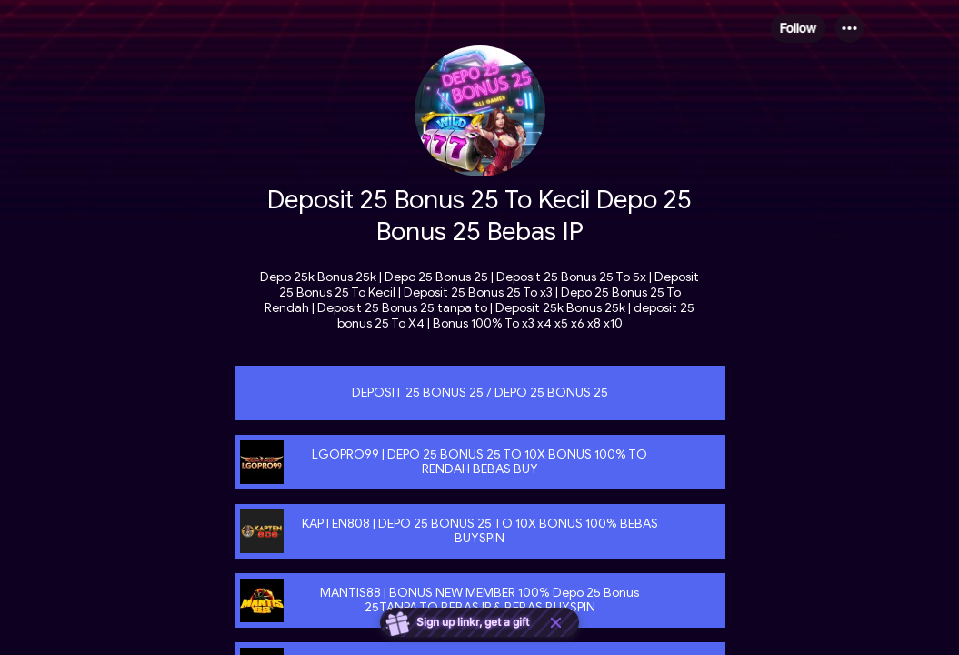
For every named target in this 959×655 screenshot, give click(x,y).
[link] (480, 393)
